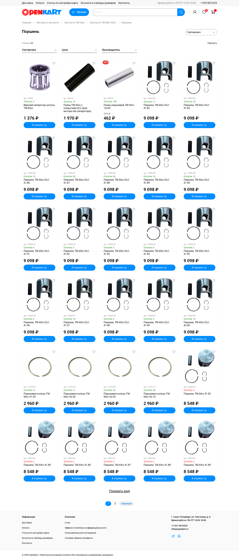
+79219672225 (209, 3)
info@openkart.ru (179, 529)
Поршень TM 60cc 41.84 (37, 464)
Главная (26, 22)
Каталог (79, 12)
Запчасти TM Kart (74, 22)
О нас (67, 522)
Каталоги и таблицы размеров (98, 3)
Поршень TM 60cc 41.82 (197, 393)
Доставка (27, 3)
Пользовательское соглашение (80, 533)
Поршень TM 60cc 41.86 (77, 464)
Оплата (40, 3)
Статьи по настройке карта (62, 3)
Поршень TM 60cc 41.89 (197, 464)
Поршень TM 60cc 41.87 (117, 464)
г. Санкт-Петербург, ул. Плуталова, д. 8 (190, 517)
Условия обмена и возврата (79, 538)
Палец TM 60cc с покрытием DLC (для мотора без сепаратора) (77, 108)
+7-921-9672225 (179, 525)
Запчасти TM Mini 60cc (103, 22)
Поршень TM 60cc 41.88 (157, 464)
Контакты (124, 3)
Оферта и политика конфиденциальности (85, 528)
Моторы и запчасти (48, 22)
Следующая (126, 504)
